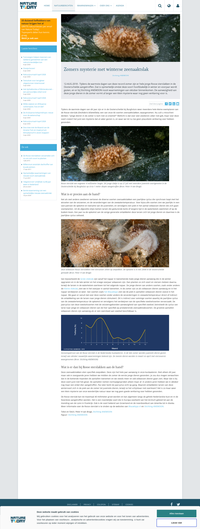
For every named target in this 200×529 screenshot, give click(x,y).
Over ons (106, 5)
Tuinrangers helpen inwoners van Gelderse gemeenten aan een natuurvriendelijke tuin (37, 60)
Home (47, 5)
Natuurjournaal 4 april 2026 (34, 121)
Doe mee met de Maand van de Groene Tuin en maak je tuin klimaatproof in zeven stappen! (36, 130)
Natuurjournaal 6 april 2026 (34, 74)
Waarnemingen (86, 5)
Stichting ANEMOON (120, 75)
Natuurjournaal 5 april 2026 (34, 98)
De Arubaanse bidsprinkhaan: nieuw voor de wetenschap (38, 114)
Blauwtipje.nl (135, 406)
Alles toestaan (176, 501)
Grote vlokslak (86, 279)
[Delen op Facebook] (166, 103)
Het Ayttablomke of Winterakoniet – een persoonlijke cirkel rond (38, 90)
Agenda (120, 5)
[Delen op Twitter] (170, 103)
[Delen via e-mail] (177, 103)
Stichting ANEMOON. (154, 406)
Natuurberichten (63, 5)
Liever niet (176, 510)
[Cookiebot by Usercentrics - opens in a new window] (18, 523)
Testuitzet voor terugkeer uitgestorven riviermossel (33, 81)
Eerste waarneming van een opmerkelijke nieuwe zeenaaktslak (37, 191)
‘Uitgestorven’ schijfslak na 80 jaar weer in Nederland (37, 183)
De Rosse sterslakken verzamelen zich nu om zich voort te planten (38, 157)
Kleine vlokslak (71, 288)
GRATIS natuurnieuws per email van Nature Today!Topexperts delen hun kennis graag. (36, 32)
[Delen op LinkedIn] (173, 103)
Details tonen (151, 523)
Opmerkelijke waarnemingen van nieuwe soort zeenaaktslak (37, 174)
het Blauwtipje (111, 291)
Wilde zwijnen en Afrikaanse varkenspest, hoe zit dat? (34, 105)
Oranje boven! (29, 68)
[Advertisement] (120, 443)
